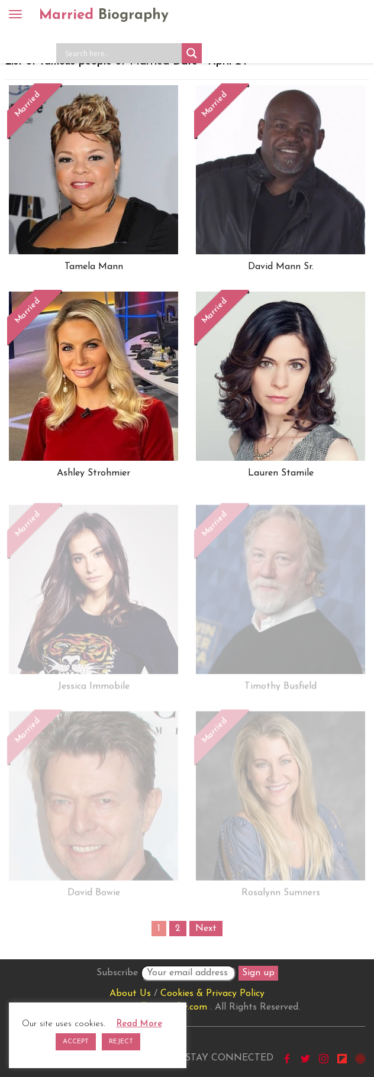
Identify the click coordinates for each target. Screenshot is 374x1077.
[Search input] (122, 53)
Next (206, 928)
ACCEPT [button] (76, 1042)
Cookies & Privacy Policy (212, 993)
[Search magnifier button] (192, 53)
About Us (130, 993)
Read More (139, 1024)
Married (104, 15)
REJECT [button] (121, 1042)
